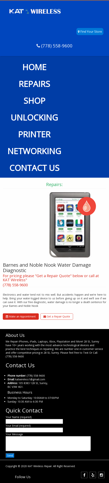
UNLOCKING (34, 117)
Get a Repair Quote (56, 316)
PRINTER (34, 134)
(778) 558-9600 (56, 46)
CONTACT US (34, 167)
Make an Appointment (21, 316)
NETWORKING (34, 151)
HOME (34, 67)
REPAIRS (34, 83)
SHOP (34, 100)
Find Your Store (90, 31)
